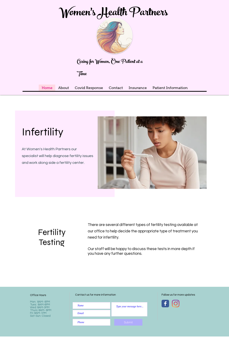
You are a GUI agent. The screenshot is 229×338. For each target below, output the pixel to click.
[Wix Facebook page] (165, 303)
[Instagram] (175, 303)
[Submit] (128, 322)
